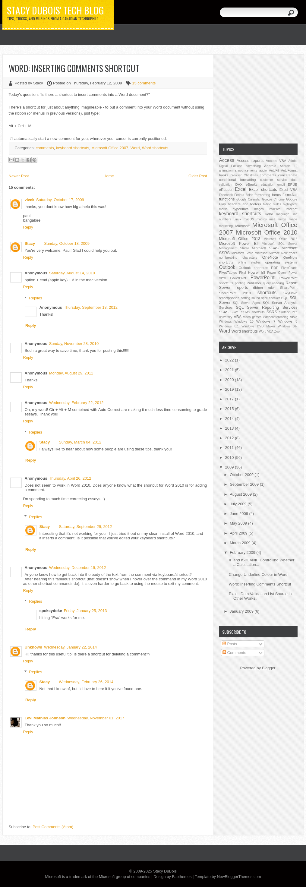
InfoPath (274, 209)
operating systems (281, 262)
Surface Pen (288, 312)
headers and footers (244, 204)
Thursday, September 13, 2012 (91, 307)
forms (276, 195)
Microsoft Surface (267, 253)
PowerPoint (263, 277)
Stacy (30, 243)
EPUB (293, 184)
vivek (30, 199)
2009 (230, 467)
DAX (239, 184)
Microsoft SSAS (265, 248)
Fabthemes (181, 876)
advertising (253, 166)
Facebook (226, 195)
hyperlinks (241, 209)
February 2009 (243, 552)
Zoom (278, 331)
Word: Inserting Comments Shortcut (74, 68)
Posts (229, 644)
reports (242, 287)
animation (226, 170)
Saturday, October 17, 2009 (60, 199)
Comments (234, 652)
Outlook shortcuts (253, 268)
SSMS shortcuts (253, 312)
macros (262, 219)
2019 (230, 389)
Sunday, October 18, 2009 (67, 243)
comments (45, 148)
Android (270, 166)
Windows (225, 321)
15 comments (144, 83)
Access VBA (276, 161)
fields (249, 195)
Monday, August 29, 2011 (71, 373)
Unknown (34, 647)
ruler (271, 287)
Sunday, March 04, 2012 (80, 442)
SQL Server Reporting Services (266, 307)
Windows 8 (287, 321)
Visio (293, 317)
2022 (230, 360)
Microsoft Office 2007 (109, 148)
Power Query (276, 272)
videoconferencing (275, 317)
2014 (230, 418)
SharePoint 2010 (235, 293)
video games (252, 317)
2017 (230, 399)
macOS (249, 219)
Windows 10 (244, 321)
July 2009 (239, 504)
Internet (291, 209)
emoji (281, 184)
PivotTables (228, 272)
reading (278, 283)
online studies (249, 262)
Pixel (242, 272)
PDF (274, 268)
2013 (230, 428)
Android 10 (289, 166)
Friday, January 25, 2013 (85, 610)
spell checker (270, 298)
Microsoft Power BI (238, 243)
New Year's (289, 253)
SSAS (224, 312)
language (282, 214)
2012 (230, 438)
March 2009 (240, 543)
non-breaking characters (238, 257)
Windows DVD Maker (258, 326)
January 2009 (242, 611)
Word (135, 148)
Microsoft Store (242, 253)
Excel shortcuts (263, 189)
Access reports (250, 160)
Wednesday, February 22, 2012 (76, 402)
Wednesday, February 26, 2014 (86, 682)
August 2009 (241, 494)
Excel (240, 189)
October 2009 (242, 474)
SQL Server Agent (247, 303)
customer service (273, 180)
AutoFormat (289, 170)
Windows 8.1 (229, 326)
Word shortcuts (155, 148)
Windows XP (287, 326)
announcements (246, 170)
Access (226, 160)
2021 (230, 370)
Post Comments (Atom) (53, 827)
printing (240, 283)
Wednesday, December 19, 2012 (77, 567)
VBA (237, 316)
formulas (290, 194)
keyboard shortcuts (72, 148)
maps (293, 219)
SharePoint (289, 287)
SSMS (234, 312)
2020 (230, 379)
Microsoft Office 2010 (267, 232)
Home (108, 176)
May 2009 (239, 523)
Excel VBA (288, 189)
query (267, 283)
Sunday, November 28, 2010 (74, 343)
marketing (226, 226)
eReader (226, 189)
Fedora (239, 195)
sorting (245, 298)
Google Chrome (273, 199)
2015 (230, 408)
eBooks (251, 184)
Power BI (256, 272)
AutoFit (274, 170)
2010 (230, 457)
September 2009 (245, 484)
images (259, 209)
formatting (262, 195)
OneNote (270, 257)
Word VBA (266, 331)
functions (227, 199)
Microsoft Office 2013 (239, 238)
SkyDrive (290, 293)
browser (236, 175)
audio (263, 170)
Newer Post (19, 176)
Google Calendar (248, 199)
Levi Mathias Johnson (45, 718)
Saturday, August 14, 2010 (72, 273)
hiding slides (272, 204)
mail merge (277, 219)
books (224, 175)
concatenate (288, 175)
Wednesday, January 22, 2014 (70, 647)
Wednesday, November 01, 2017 (95, 718)
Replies (35, 298)
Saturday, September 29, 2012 (85, 526)
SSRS (272, 312)
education (267, 184)
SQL (284, 298)
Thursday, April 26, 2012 (70, 478)
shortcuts (266, 292)
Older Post (197, 176)
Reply (28, 227)
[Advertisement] (258, 98)
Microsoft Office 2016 (280, 239)
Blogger (268, 668)
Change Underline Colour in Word (258, 574)
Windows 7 (265, 321)
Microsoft (242, 226)
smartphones (229, 298)
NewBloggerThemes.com (239, 876)
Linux (237, 219)
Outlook (227, 267)
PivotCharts (289, 268)
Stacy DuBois (165, 871)
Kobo (269, 214)
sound (255, 298)
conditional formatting (237, 180)
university (225, 317)
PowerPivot (238, 278)
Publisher (254, 283)
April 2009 (239, 533)
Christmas (251, 175)
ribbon (258, 287)
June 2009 (239, 513)
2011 (230, 447)
